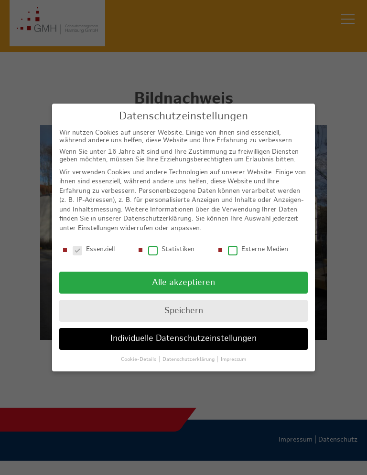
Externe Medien (258, 249)
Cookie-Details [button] (139, 359)
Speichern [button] (183, 310)
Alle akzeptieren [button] (183, 282)
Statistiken (171, 249)
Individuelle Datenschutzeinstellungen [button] (183, 338)
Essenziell (94, 249)
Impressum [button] (233, 359)
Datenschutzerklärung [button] (189, 359)
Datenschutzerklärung (157, 218)
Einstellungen (98, 228)
